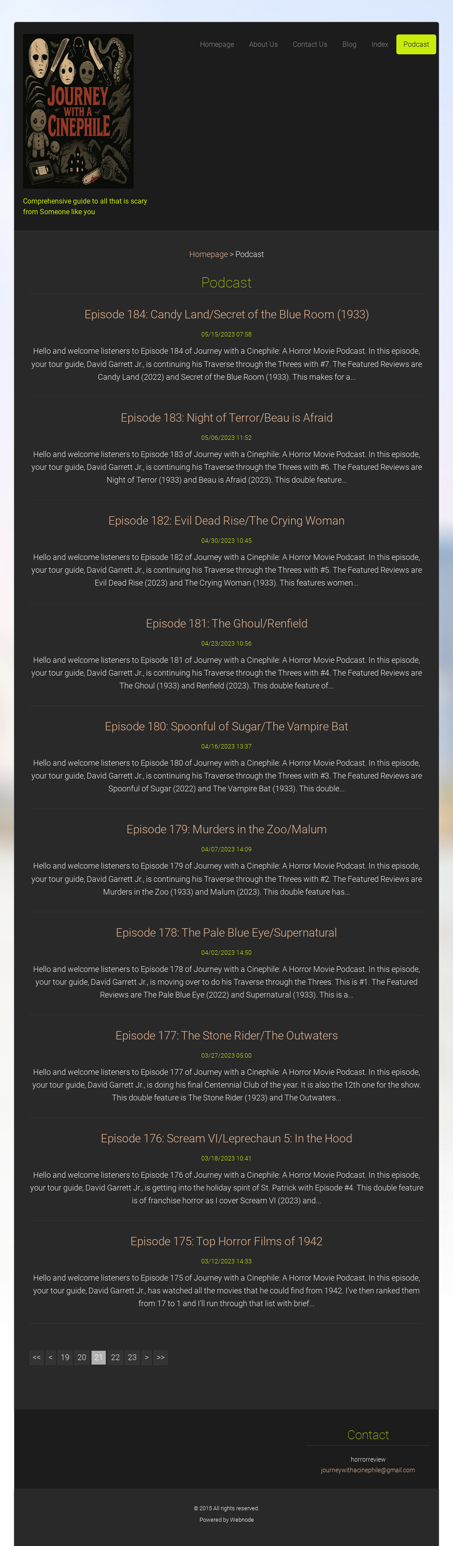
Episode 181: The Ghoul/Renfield (226, 623)
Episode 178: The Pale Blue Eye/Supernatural (226, 932)
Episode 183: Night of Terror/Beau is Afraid (227, 417)
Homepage (208, 254)
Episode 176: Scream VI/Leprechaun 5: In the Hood (226, 1138)
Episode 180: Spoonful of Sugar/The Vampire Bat (226, 726)
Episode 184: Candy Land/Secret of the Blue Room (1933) (226, 314)
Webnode (242, 1519)
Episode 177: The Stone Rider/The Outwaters (226, 1035)
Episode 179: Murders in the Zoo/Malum (227, 829)
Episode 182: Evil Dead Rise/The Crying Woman (226, 520)
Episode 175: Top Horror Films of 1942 (226, 1241)
